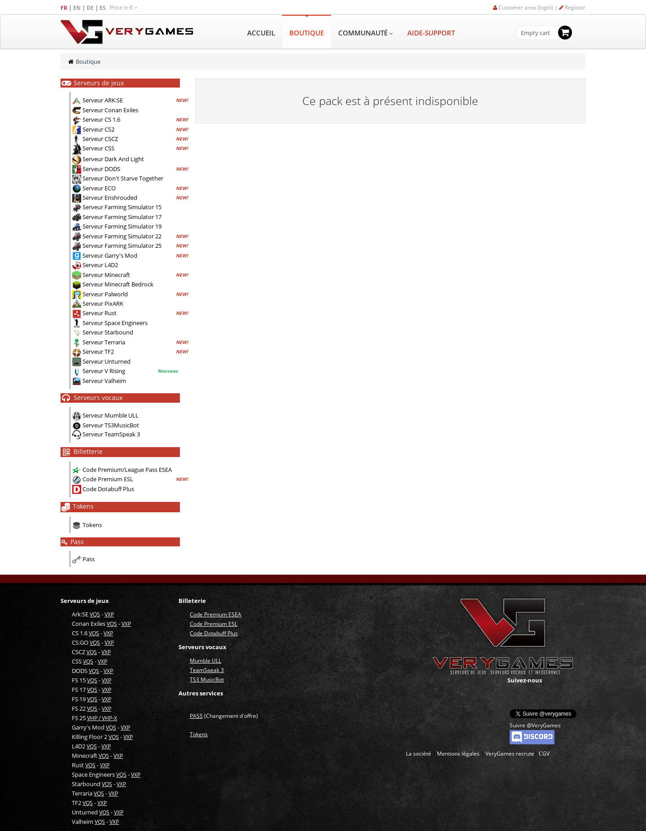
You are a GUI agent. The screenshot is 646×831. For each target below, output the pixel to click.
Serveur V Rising (104, 371)
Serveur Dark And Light (113, 159)
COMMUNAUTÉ (365, 32)
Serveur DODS (101, 169)
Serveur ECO (99, 188)
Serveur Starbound (108, 332)
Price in (124, 7)
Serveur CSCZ (100, 139)
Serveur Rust (100, 313)
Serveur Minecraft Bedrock (118, 284)
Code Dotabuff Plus (108, 489)
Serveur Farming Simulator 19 (122, 226)
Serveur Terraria (104, 342)
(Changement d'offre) (224, 716)
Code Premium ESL (108, 479)
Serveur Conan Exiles (110, 110)
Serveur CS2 (98, 129)
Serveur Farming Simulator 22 (122, 236)
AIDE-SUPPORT (431, 32)
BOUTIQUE (306, 32)
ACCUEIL (261, 32)
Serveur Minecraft (106, 275)
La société (418, 753)
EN (77, 8)
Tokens (92, 525)
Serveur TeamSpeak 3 (111, 434)
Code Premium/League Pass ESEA (127, 470)
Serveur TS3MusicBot (111, 425)
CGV (544, 753)
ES (103, 8)
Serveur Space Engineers (115, 323)
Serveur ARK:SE (103, 100)
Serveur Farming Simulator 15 (122, 207)
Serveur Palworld (105, 294)
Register (572, 7)
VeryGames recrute (509, 753)
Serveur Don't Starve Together (123, 178)
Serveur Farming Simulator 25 (122, 246)
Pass (89, 559)
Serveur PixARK (103, 303)
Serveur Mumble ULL (111, 415)
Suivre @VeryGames (535, 725)
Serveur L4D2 (100, 265)
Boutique (88, 61)
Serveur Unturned (107, 361)
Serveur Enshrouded (110, 197)
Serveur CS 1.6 (101, 119)
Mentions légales (458, 753)
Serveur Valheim (104, 381)
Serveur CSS (98, 149)
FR (65, 8)
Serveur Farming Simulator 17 (122, 217)
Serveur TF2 (98, 351)
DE (91, 8)
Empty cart (535, 33)
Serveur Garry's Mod (110, 255)
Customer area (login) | (526, 7)
